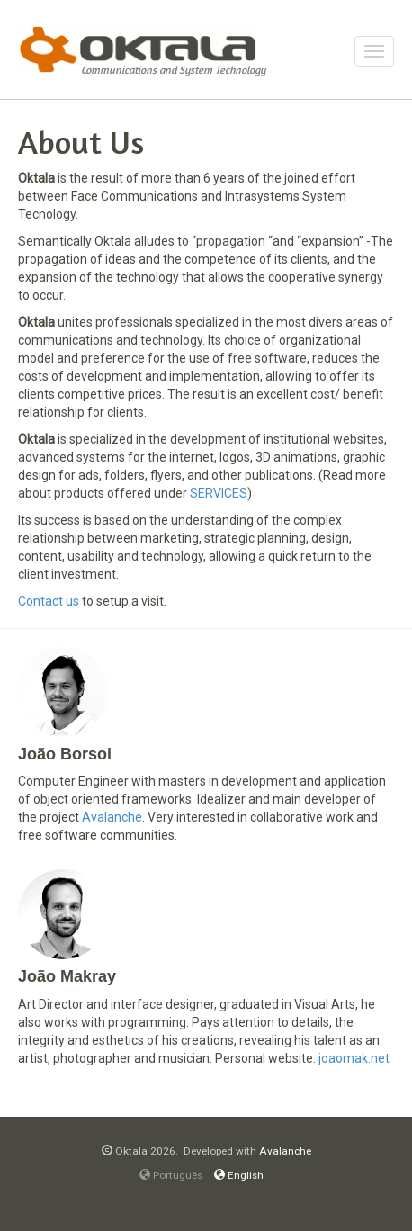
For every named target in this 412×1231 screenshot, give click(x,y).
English (239, 1175)
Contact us (48, 601)
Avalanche (112, 817)
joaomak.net (354, 1058)
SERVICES (218, 493)
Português (170, 1175)
